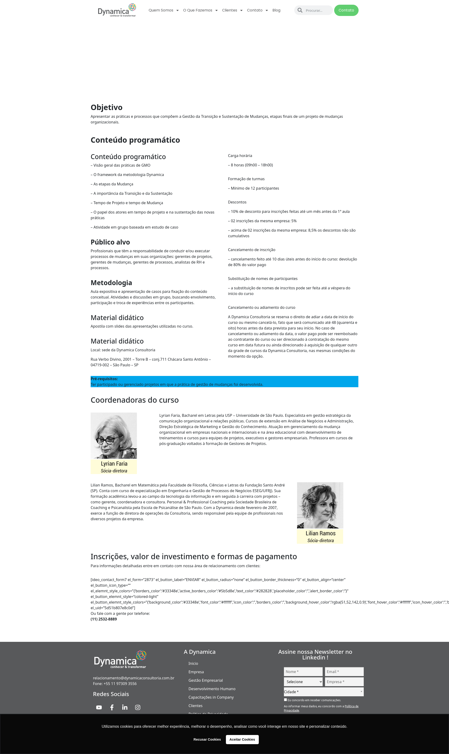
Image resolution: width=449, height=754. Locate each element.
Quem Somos (164, 10)
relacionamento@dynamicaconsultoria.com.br (133, 678)
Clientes (232, 10)
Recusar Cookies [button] (207, 739)
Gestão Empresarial (206, 680)
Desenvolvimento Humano (212, 688)
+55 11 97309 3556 (120, 683)
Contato (258, 10)
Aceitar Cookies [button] (242, 739)
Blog (276, 10)
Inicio (193, 663)
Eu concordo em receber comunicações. (312, 700)
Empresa (196, 671)
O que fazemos (200, 10)
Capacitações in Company (211, 697)
